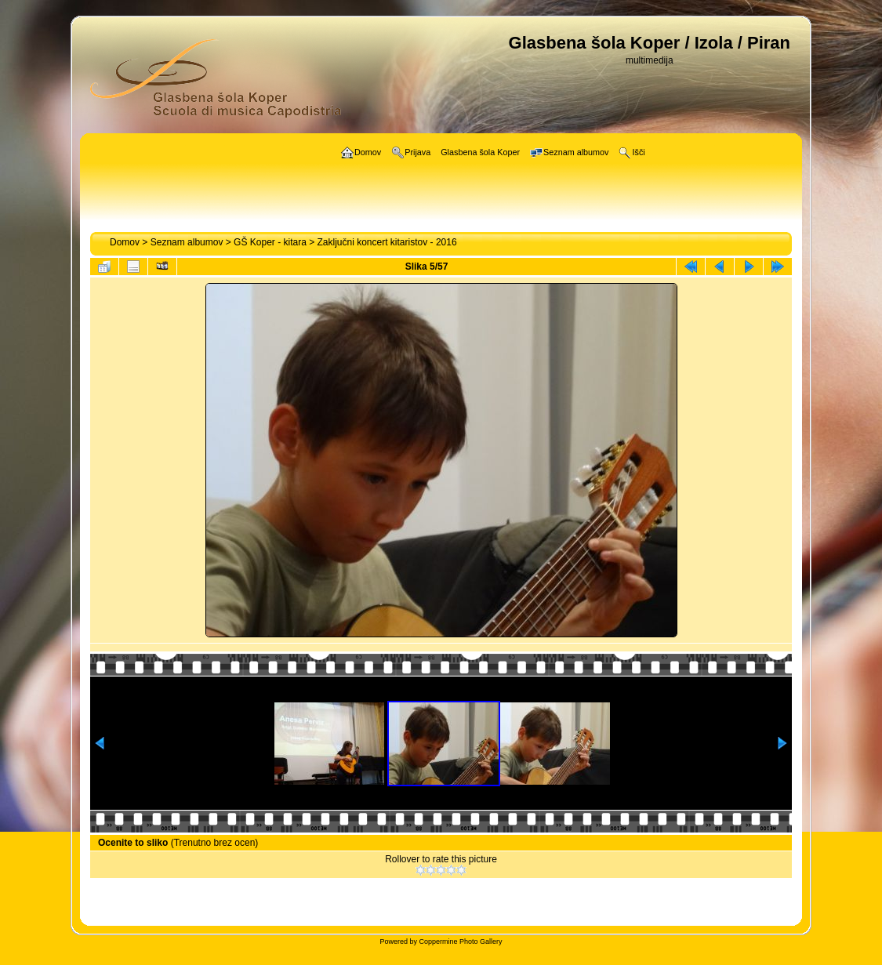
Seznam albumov (187, 242)
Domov (125, 242)
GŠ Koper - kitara (270, 242)
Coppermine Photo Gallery (460, 941)
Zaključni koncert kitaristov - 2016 (387, 242)
